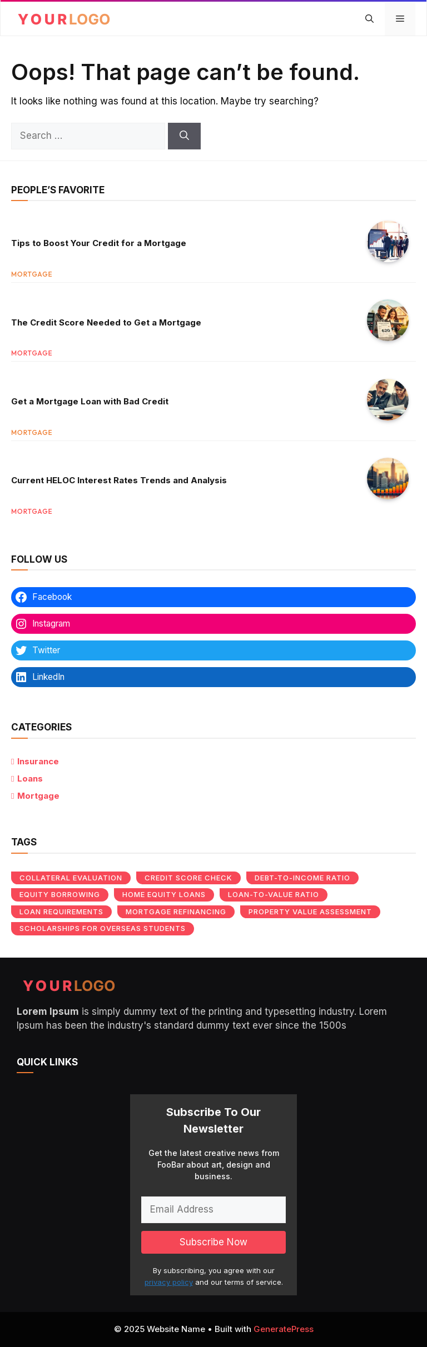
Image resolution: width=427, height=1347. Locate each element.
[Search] (184, 136)
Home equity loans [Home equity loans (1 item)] (164, 894)
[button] (369, 19)
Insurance (38, 761)
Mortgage (38, 795)
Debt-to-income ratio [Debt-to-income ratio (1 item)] (302, 877)
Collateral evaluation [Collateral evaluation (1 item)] (70, 877)
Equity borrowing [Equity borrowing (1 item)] (59, 894)
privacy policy (169, 1282)
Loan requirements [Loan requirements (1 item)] (61, 911)
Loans (30, 778)
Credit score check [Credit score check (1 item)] (188, 877)
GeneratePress (284, 1329)
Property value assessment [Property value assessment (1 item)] (310, 911)
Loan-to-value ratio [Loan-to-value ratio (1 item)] (273, 894)
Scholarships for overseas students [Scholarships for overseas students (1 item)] (102, 928)
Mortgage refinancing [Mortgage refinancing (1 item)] (176, 911)
